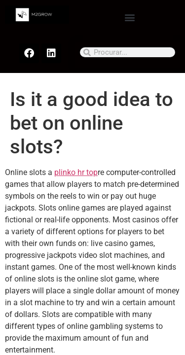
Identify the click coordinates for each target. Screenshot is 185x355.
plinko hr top (76, 172)
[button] (129, 17)
